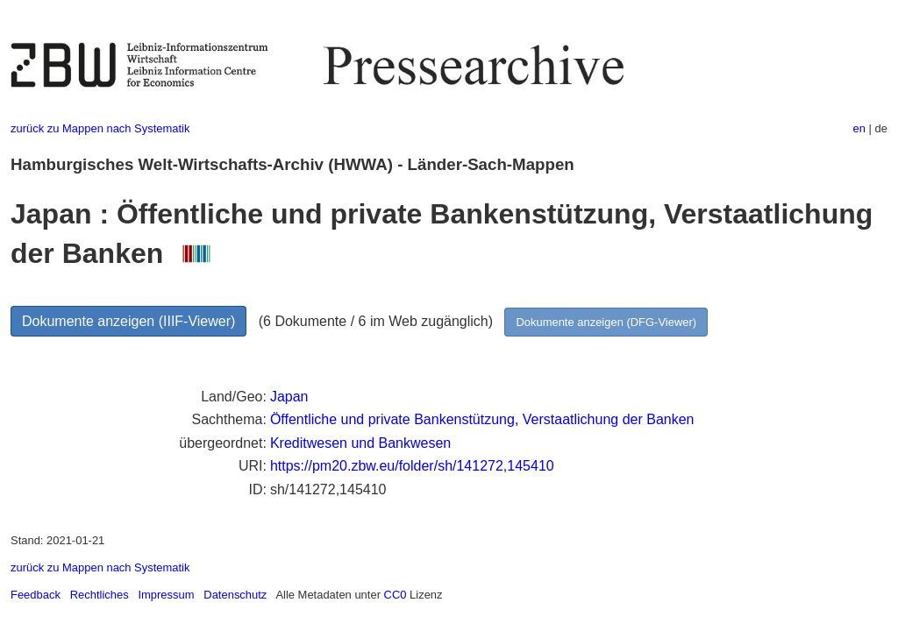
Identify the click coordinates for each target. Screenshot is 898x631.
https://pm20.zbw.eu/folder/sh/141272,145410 (412, 465)
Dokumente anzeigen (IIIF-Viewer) (128, 321)
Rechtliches (99, 594)
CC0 (395, 594)
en (859, 128)
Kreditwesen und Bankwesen (360, 443)
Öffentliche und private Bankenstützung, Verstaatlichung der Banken (482, 419)
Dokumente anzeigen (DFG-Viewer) (606, 322)
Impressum (166, 594)
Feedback (36, 594)
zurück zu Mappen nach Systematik (100, 128)
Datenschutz (235, 594)
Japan (289, 396)
